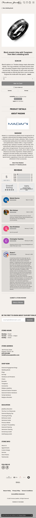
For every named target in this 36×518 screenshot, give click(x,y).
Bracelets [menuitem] (4, 381)
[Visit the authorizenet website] (28, 477)
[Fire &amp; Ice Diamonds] (20, 477)
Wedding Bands (22, 164)
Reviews (18, 170)
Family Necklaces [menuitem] (6, 395)
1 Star (15, 180)
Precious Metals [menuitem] (6, 422)
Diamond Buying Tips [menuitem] (7, 413)
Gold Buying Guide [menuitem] (7, 434)
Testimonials (5, 457)
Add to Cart (18, 83)
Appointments (5, 448)
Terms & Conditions (27, 490)
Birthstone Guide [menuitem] (6, 418)
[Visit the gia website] (15, 477)
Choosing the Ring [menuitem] (7, 415)
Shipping (10, 90)
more (29, 74)
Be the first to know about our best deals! (18, 315)
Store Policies (5, 454)
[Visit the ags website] (9, 477)
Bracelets (12, 164)
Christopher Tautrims (16, 239)
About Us (4, 445)
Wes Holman (14, 210)
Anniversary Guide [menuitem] (7, 431)
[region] (18, 30)
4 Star (15, 176)
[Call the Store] (6, 353)
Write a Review (18, 302)
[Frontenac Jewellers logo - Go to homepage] (11, 2)
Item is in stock (18, 98)
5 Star (15, 174)
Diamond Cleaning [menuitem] (7, 427)
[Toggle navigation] (33, 2)
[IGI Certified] (24, 477)
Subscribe (30, 320)
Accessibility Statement (18, 494)
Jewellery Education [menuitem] (7, 409)
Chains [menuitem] (3, 379)
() (31, 174)
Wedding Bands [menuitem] (6, 370)
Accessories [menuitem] (5, 386)
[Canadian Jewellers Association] (18, 482)
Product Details (18, 109)
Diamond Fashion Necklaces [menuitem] (9, 392)
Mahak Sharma (14, 198)
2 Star (15, 179)
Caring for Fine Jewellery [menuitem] (8, 425)
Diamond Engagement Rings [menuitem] (9, 367)
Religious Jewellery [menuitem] (7, 388)
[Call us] (10, 355)
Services (4, 452)
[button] (24, 2)
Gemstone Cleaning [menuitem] (7, 429)
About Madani (18, 113)
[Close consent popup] (31, 515)
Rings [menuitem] (3, 372)
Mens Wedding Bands (8, 8)
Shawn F (12, 252)
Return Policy (7, 490)
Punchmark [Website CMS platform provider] (21, 502)
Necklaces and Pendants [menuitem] (8, 377)
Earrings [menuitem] (4, 374)
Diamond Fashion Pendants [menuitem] (9, 390)
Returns (26, 90)
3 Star (15, 177)
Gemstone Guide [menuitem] (6, 420)
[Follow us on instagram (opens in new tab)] (3, 467)
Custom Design (6, 450)
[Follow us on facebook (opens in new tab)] (7, 467)
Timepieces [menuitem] (5, 383)
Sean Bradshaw (15, 227)
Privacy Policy (16, 490)
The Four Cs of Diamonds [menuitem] (8, 411)
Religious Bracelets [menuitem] (7, 397)
